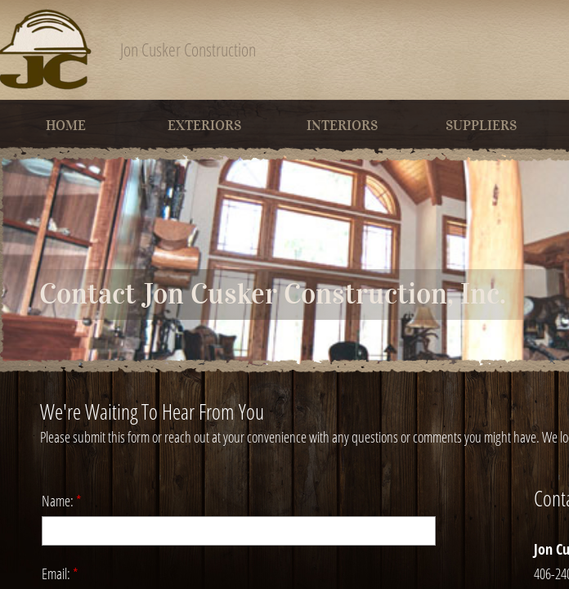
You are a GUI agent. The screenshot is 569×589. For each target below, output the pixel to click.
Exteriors (204, 125)
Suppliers (481, 125)
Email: (60, 573)
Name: (62, 500)
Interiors (342, 125)
